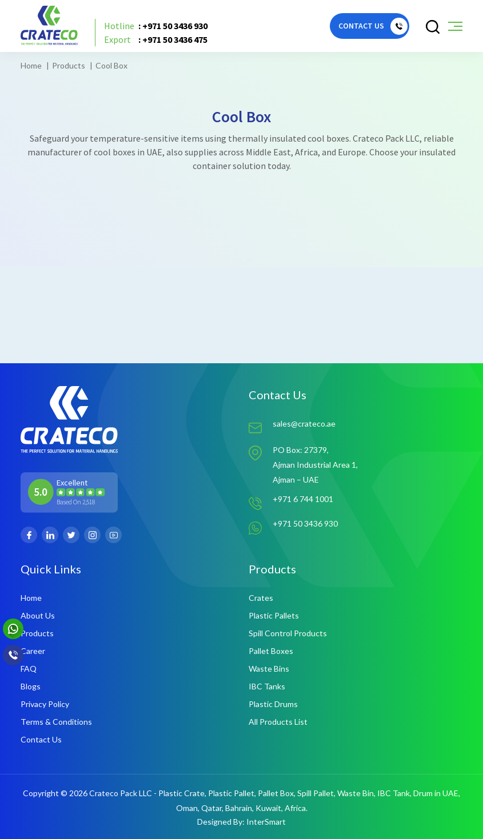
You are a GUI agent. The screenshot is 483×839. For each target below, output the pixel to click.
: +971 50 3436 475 (155, 39)
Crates (261, 598)
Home (31, 65)
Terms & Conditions (56, 721)
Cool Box (111, 65)
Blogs (31, 686)
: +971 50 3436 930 (155, 26)
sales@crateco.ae (304, 423)
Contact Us (41, 739)
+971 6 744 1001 (303, 499)
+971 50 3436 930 (305, 523)
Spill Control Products (288, 633)
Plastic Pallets (274, 615)
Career (33, 651)
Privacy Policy (45, 704)
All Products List (278, 721)
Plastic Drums (273, 704)
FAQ (29, 668)
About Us (38, 615)
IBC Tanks (267, 686)
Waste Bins (269, 668)
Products (68, 65)
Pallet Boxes (271, 651)
